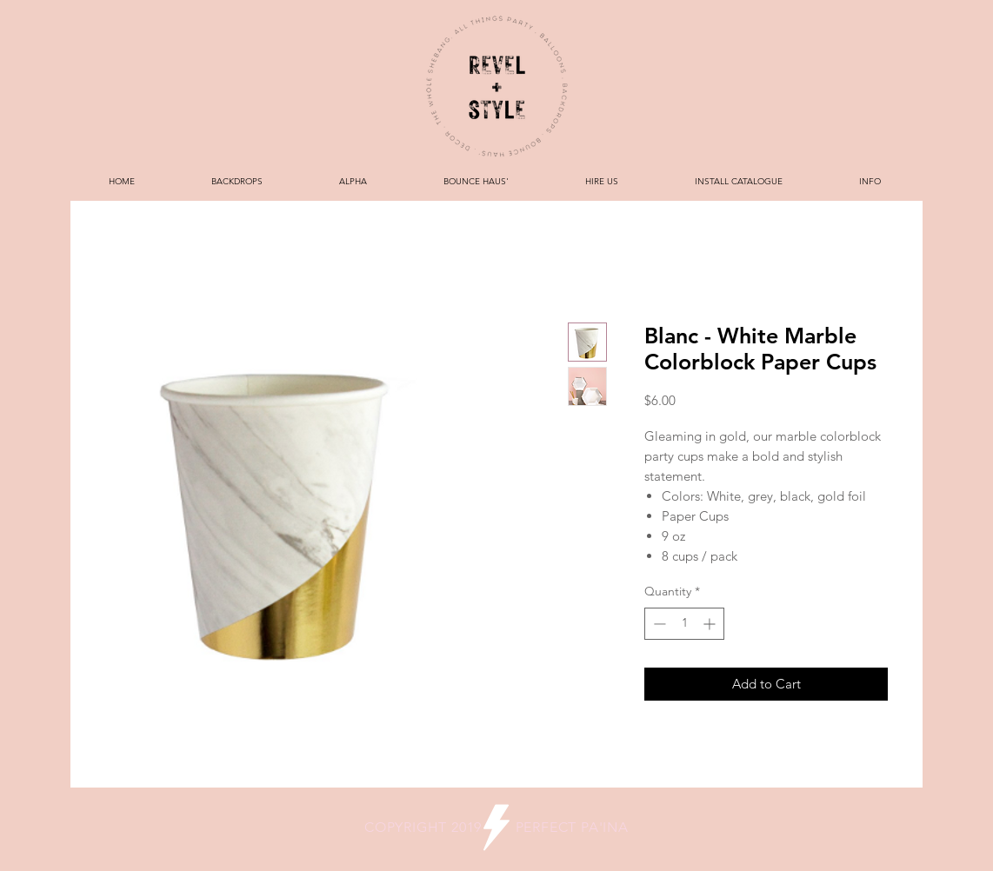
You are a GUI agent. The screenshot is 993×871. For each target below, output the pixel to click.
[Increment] (711, 623)
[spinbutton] (684, 623)
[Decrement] (658, 623)
